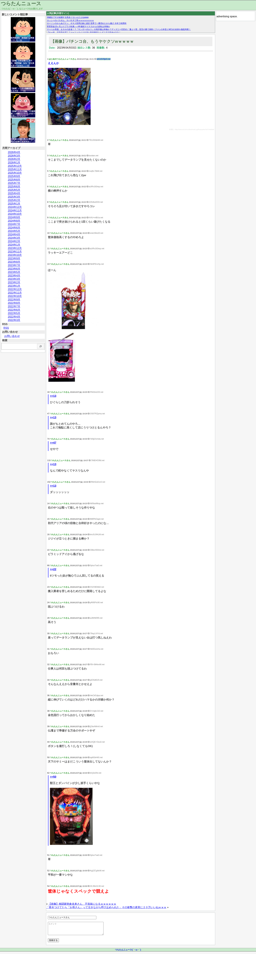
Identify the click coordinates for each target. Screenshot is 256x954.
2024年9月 (14, 217)
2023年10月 (15, 255)
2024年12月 (15, 207)
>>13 (53, 395)
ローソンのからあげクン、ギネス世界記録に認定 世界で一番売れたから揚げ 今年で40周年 (87, 23)
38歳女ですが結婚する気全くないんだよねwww (67, 17)
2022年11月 (15, 292)
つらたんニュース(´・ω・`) (128, 952)
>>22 (53, 569)
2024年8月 (14, 220)
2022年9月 (14, 299)
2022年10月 (15, 296)
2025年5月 (14, 190)
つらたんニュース (21, 3)
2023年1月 (14, 285)
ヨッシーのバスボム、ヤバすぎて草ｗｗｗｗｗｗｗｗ (70, 20)
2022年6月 (14, 309)
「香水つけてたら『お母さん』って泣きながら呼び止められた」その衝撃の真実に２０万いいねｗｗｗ (106, 907)
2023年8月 (14, 261)
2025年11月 (15, 169)
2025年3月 (14, 196)
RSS (6, 328)
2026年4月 (14, 152)
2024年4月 (14, 234)
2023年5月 (14, 272)
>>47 (53, 442)
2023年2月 (14, 282)
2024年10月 (15, 214)
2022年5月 (14, 313)
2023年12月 (15, 248)
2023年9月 (14, 258)
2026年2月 (14, 159)
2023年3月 (14, 279)
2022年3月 (14, 320)
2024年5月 (14, 231)
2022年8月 (14, 303)
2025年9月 (14, 176)
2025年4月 (14, 193)
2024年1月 (14, 244)
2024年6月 (14, 227)
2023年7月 (14, 265)
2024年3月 (14, 238)
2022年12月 (15, 289)
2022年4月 (14, 316)
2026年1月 (14, 162)
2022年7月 (14, 306)
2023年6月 (14, 268)
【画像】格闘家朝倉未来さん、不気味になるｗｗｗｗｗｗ (82, 903)
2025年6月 (14, 186)
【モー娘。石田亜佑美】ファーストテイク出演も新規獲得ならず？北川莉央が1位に (83, 32)
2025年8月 (14, 179)
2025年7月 (14, 183)
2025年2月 (14, 200)
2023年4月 (14, 275)
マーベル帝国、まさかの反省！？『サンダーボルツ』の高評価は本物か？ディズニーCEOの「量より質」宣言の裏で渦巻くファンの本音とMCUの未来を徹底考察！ (119, 29)
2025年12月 (15, 166)
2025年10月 (15, 172)
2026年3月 (14, 155)
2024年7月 (14, 224)
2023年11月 (15, 251)
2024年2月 (14, 241)
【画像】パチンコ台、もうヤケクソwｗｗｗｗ (92, 41)
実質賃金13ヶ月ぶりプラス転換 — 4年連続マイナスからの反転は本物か (78, 26)
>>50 (53, 776)
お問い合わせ (12, 336)
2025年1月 (14, 203)
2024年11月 (15, 210)
